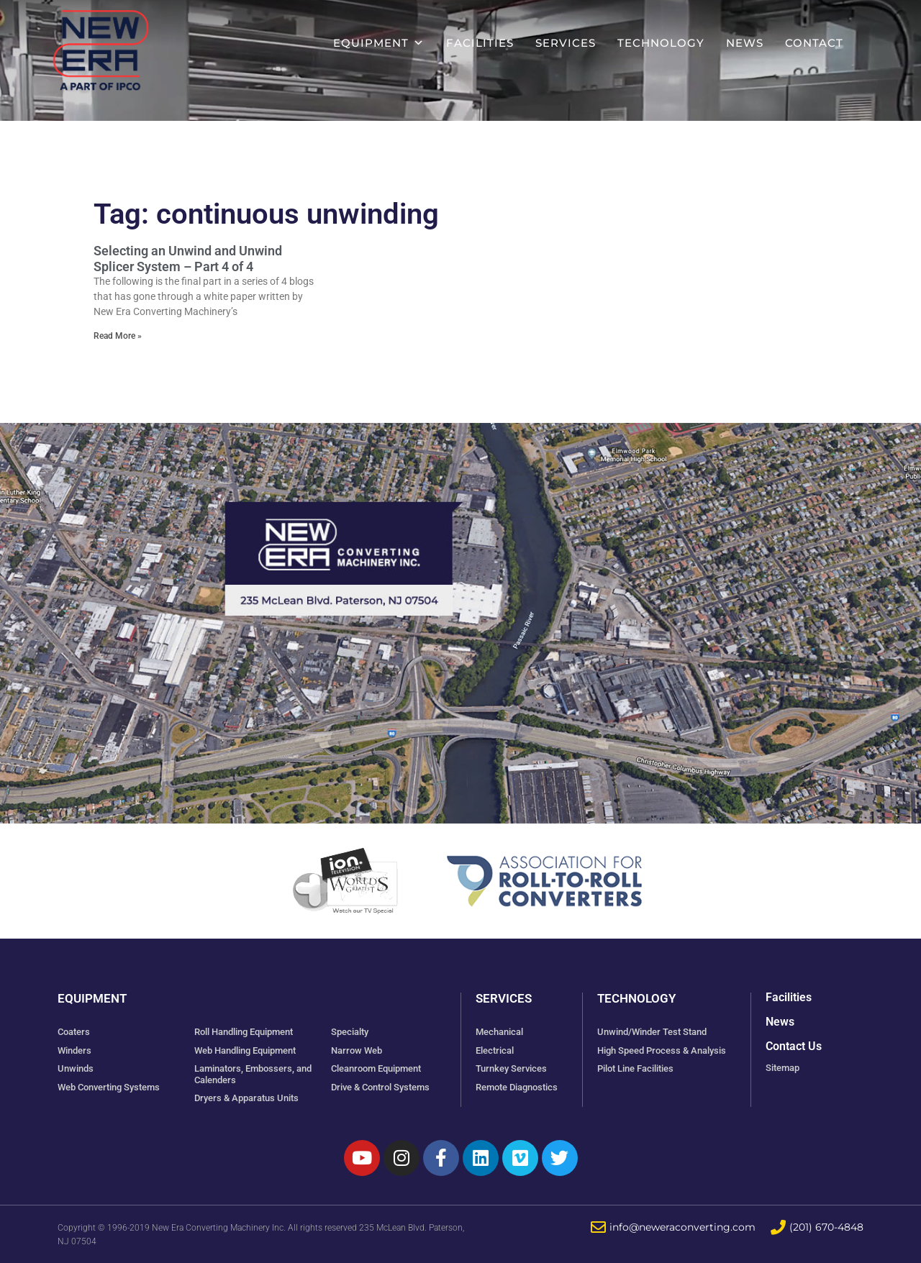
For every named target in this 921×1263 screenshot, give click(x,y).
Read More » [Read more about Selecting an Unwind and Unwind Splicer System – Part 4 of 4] (118, 336)
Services (565, 43)
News (744, 43)
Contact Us (794, 1046)
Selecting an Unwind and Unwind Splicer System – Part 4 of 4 (188, 258)
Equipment (379, 43)
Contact (814, 43)
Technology (660, 43)
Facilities (480, 43)
